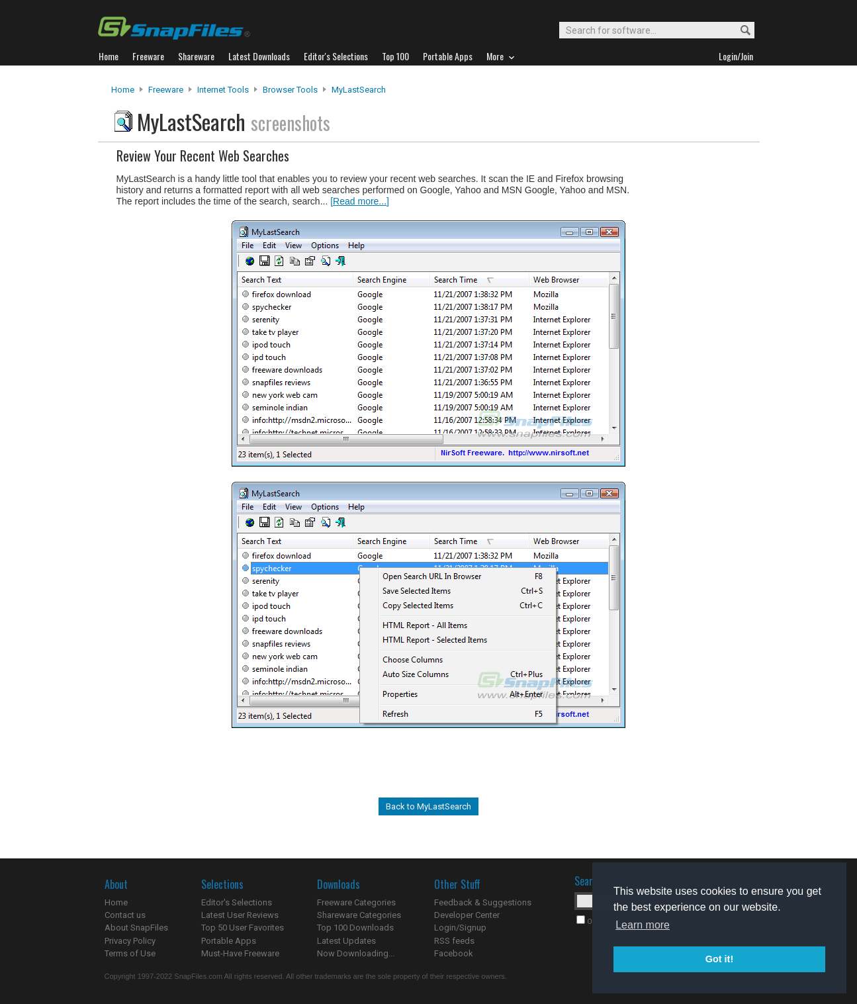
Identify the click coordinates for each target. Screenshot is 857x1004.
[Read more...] (359, 201)
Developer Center (467, 915)
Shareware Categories (359, 915)
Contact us (125, 915)
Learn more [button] (642, 925)
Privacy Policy (130, 941)
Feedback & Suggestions (482, 902)
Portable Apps (228, 941)
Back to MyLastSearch (428, 806)
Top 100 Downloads (355, 928)
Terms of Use (130, 953)
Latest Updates (346, 941)
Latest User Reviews (240, 915)
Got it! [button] (719, 959)
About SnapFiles (136, 928)
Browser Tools (290, 90)
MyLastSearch (359, 90)
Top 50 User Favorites (242, 928)
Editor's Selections (236, 902)
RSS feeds (454, 941)
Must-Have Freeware (240, 953)
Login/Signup (460, 928)
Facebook (453, 953)
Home (122, 90)
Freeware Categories (356, 902)
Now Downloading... (355, 953)
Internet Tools (223, 90)
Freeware (165, 90)
